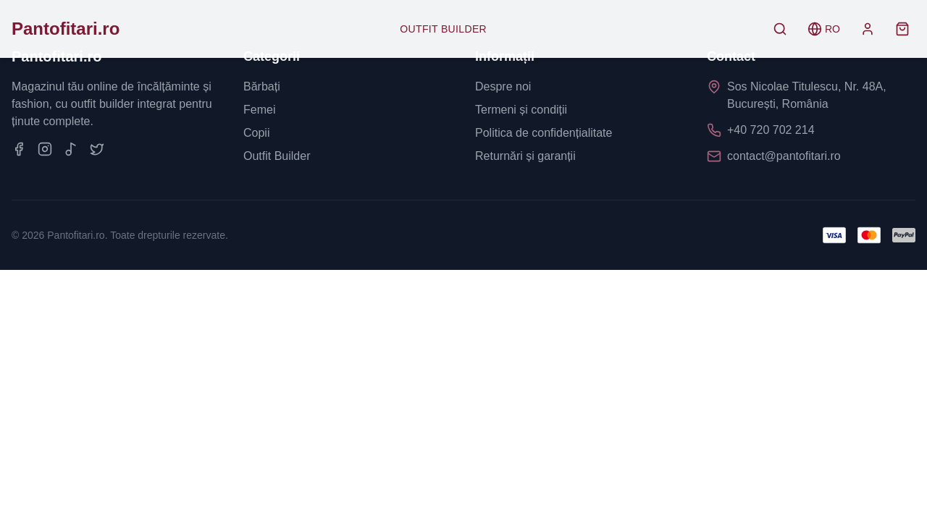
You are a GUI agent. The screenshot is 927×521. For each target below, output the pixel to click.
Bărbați (261, 86)
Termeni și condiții (521, 109)
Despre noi (503, 86)
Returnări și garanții (525, 156)
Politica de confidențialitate (543, 133)
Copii (256, 133)
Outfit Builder (443, 29)
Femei (259, 109)
